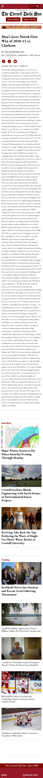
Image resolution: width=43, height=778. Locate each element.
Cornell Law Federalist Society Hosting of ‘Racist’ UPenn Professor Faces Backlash (20, 663)
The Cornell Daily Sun (14, 52)
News (4, 775)
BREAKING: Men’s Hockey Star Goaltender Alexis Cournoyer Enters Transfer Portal (18, 699)
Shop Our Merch (13, 19)
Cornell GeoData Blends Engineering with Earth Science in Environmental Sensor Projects (20, 495)
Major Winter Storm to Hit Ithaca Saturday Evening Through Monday (18, 454)
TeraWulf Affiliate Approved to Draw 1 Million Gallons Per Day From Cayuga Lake (21, 629)
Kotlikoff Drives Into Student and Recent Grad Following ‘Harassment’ (19, 591)
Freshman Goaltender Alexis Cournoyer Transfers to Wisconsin (19, 734)
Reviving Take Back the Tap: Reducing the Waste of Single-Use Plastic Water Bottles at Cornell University (20, 538)
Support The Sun (30, 19)
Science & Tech (30, 775)
